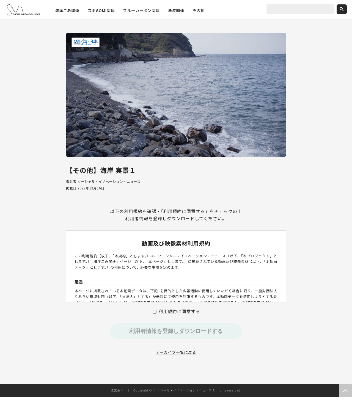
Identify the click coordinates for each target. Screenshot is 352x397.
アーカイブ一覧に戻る (176, 352)
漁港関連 (176, 10)
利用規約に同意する (176, 311)
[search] (296, 9)
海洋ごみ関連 (67, 10)
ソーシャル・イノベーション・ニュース (183, 390)
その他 (199, 10)
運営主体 (117, 390)
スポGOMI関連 (101, 10)
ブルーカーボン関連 (141, 10)
